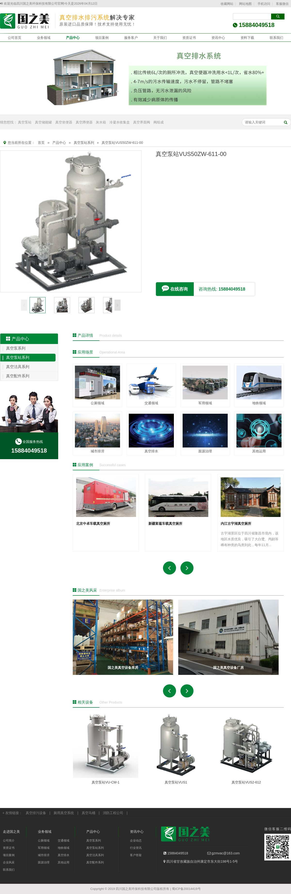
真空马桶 (88, 813)
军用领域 (43, 848)
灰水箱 (101, 122)
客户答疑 (136, 855)
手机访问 (264, 4)
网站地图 (245, 4)
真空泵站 (25, 122)
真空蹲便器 (84, 122)
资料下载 (247, 38)
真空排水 (63, 855)
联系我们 (276, 38)
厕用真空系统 (64, 813)
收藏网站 (227, 4)
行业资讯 (136, 848)
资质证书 (189, 38)
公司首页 (14, 38)
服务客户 (131, 38)
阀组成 (159, 122)
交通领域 (63, 840)
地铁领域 (63, 848)
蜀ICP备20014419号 (186, 889)
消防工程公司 (113, 813)
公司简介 (9, 840)
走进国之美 (11, 832)
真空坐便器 (63, 122)
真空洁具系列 (17, 367)
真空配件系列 (17, 376)
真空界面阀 (141, 122)
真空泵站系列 (84, 143)
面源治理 (43, 862)
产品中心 (73, 38)
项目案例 (102, 38)
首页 (41, 143)
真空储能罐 (43, 122)
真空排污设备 (36, 813)
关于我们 (160, 38)
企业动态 (136, 840)
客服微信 (282, 4)
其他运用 (63, 862)
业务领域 (43, 38)
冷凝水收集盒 (119, 122)
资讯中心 (218, 38)
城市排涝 (43, 855)
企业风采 (9, 862)
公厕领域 (43, 840)
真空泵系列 (15, 348)
